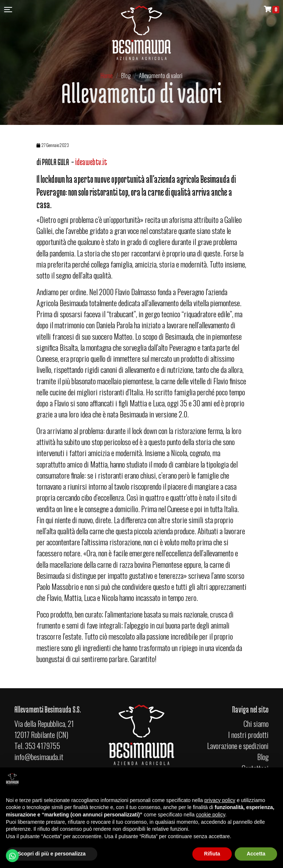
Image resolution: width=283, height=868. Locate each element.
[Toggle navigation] (8, 9)
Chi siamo (256, 723)
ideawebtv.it (91, 162)
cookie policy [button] (210, 815)
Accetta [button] (256, 854)
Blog (263, 756)
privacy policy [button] (220, 800)
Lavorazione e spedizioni (238, 745)
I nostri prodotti (248, 734)
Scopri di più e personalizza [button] (51, 854)
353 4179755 (42, 745)
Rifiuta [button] (212, 854)
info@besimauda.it (39, 756)
